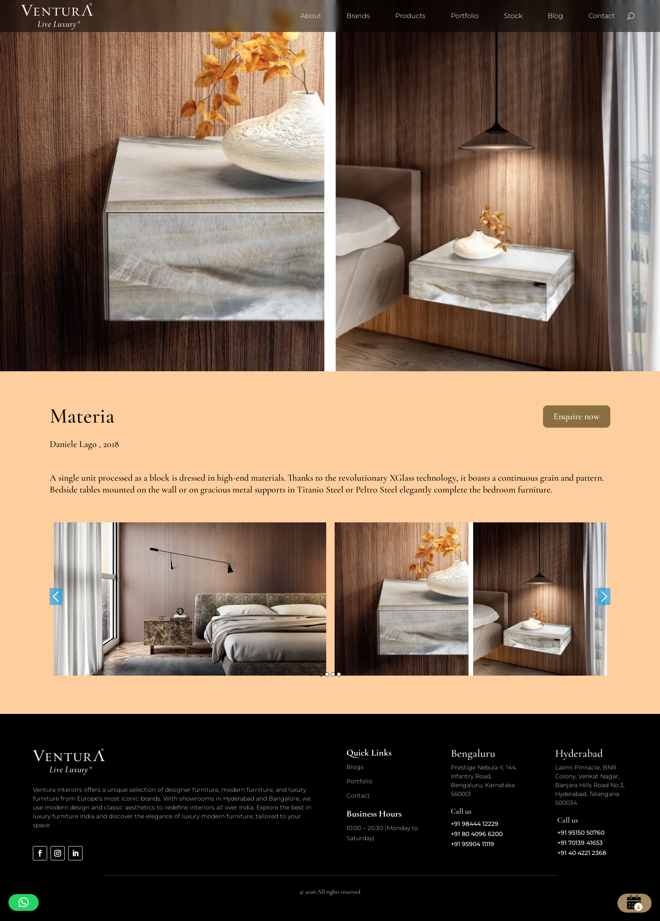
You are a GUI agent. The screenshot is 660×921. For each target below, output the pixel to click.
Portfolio (465, 16)
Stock (513, 16)
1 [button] (321, 674)
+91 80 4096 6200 (477, 834)
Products (410, 16)
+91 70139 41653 (580, 842)
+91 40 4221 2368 (581, 853)
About (311, 16)
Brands (358, 16)
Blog (555, 16)
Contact (601, 16)
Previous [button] (56, 596)
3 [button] (333, 674)
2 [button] (327, 674)
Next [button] (604, 596)
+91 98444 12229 (474, 824)
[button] (23, 902)
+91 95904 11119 (472, 844)
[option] (190, 599)
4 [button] (339, 674)
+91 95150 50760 (580, 832)
